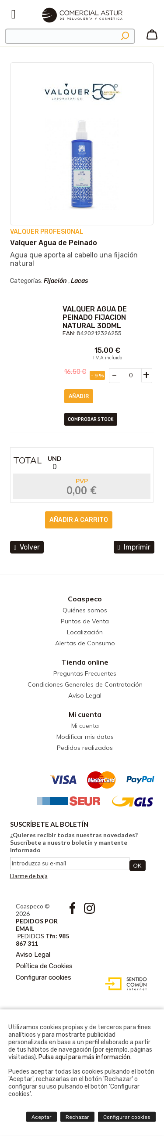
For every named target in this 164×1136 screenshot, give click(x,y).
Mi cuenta (85, 714)
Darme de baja (29, 875)
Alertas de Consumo (85, 643)
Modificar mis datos (85, 737)
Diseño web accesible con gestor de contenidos (124, 984)
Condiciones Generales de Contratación (85, 684)
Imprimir (134, 547)
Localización (85, 632)
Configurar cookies (43, 977)
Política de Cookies (44, 966)
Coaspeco (85, 598)
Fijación (55, 281)
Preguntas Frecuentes (84, 673)
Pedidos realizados (85, 748)
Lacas (79, 281)
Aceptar (41, 1117)
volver (27, 547)
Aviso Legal (84, 695)
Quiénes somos (85, 610)
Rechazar (77, 1117)
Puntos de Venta (85, 621)
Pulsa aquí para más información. (85, 1057)
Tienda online (84, 662)
